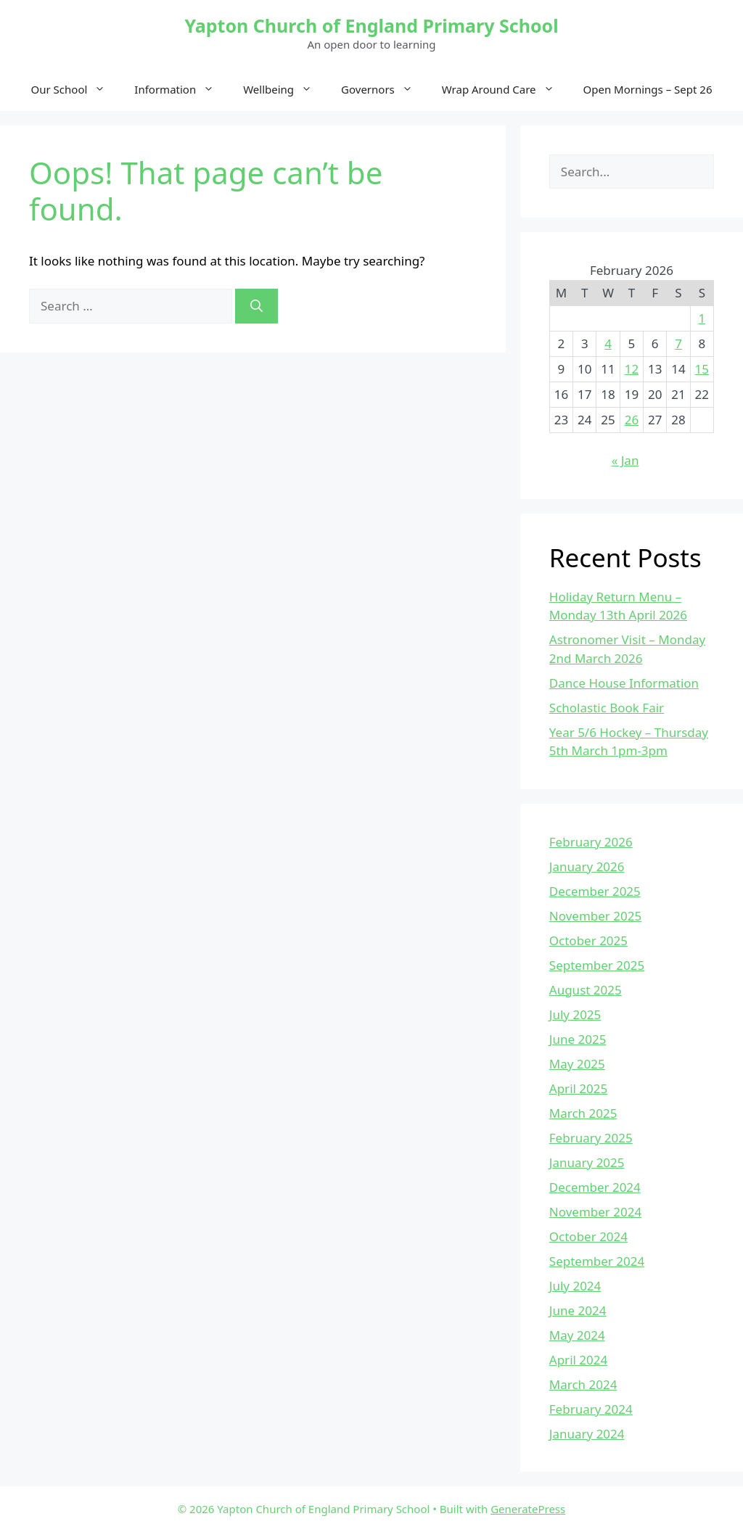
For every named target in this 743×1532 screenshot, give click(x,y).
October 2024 (588, 1236)
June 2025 (578, 1039)
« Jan (625, 460)
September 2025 (596, 965)
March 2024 (583, 1384)
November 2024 (595, 1211)
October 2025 (588, 940)
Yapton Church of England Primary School (371, 25)
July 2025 (575, 1014)
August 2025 (585, 989)
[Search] (256, 306)
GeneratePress (527, 1509)
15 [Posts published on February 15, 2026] (702, 369)
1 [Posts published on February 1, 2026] (701, 318)
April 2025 (578, 1088)
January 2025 (587, 1162)
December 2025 (595, 891)
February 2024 (591, 1409)
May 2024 (577, 1335)
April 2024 (578, 1359)
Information (181, 89)
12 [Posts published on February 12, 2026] (632, 369)
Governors (384, 89)
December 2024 (595, 1187)
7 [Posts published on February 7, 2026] (678, 343)
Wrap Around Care (505, 89)
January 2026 (587, 866)
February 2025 (591, 1137)
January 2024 (587, 1433)
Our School (75, 89)
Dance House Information (624, 683)
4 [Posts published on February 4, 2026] (608, 343)
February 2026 (591, 841)
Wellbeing (285, 89)
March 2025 (583, 1113)
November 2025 (595, 915)
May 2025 (577, 1063)
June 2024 (578, 1310)
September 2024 (596, 1261)
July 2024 (575, 1285)
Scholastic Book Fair (606, 707)
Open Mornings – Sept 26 (648, 89)
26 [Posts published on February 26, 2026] (632, 419)
